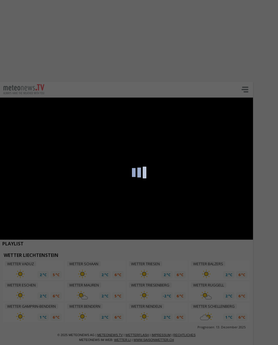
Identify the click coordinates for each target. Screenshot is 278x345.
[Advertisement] (139, 40)
